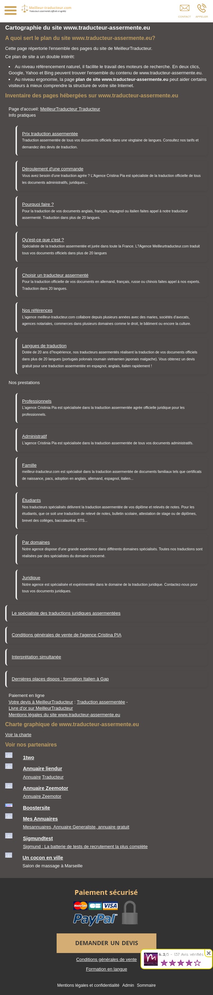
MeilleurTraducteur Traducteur (70, 109)
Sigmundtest (38, 838)
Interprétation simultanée (36, 656)
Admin (128, 985)
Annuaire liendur (42, 768)
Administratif (34, 436)
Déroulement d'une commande (52, 168)
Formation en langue (106, 969)
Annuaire (32, 777)
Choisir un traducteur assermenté (55, 275)
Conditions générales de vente (106, 959)
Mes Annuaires (40, 819)
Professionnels (36, 401)
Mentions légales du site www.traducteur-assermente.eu (64, 714)
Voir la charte (18, 734)
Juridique (31, 577)
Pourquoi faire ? (38, 204)
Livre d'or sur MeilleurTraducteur (41, 708)
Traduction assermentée (101, 702)
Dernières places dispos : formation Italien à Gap (60, 678)
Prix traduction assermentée (50, 133)
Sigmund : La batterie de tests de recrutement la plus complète (85, 846)
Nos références (37, 310)
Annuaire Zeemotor (45, 788)
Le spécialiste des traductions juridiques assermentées (66, 613)
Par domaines (36, 542)
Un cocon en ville (42, 857)
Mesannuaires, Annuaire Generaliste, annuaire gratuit (76, 826)
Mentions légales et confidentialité (88, 985)
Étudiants (31, 500)
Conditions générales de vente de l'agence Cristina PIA (67, 634)
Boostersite (36, 808)
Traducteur (53, 777)
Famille (29, 465)
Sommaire (146, 985)
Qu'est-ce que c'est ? (43, 239)
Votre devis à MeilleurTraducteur (41, 702)
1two (28, 757)
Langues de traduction (44, 345)
